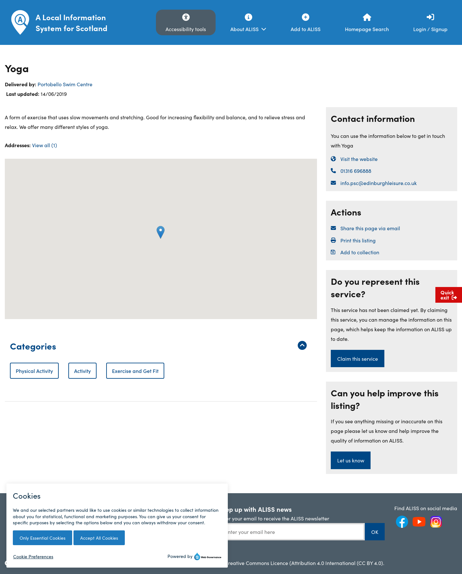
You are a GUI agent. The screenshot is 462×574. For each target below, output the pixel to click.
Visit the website (359, 158)
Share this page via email (370, 228)
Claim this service (357, 358)
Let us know (350, 460)
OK (374, 531)
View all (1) (44, 144)
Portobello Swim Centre (65, 84)
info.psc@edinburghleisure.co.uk (378, 182)
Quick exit (449, 295)
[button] (161, 232)
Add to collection (359, 252)
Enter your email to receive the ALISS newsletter (273, 518)
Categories (158, 345)
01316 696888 (355, 170)
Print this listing (358, 240)
